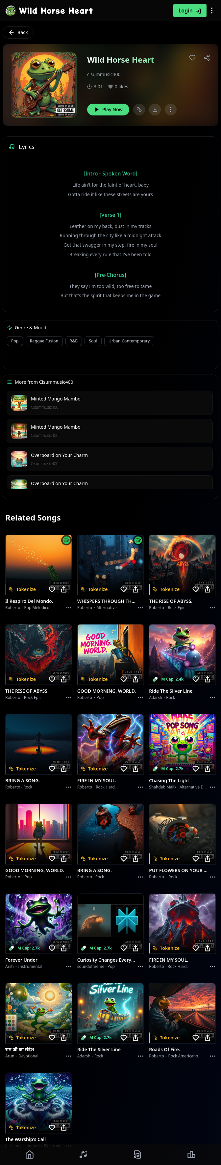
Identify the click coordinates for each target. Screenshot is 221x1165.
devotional (28, 1056)
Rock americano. (183, 1056)
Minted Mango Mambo (56, 399)
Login (190, 10)
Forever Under (21, 960)
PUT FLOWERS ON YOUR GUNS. (178, 870)
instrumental (30, 966)
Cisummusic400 (45, 407)
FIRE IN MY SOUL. (96, 780)
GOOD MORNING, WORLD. (106, 691)
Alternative (107, 607)
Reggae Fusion (44, 341)
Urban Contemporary (129, 341)
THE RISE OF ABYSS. (170, 601)
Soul (93, 341)
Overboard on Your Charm (59, 455)
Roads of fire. (164, 1049)
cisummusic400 (104, 74)
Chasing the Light (169, 780)
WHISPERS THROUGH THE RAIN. (106, 601)
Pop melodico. (37, 607)
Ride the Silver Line (170, 691)
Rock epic (176, 607)
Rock (170, 697)
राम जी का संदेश (19, 1049)
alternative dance (196, 787)
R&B (74, 341)
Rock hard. (106, 787)
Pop (15, 341)
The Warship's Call (25, 1139)
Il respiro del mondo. (29, 601)
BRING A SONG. (22, 780)
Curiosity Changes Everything (106, 960)
